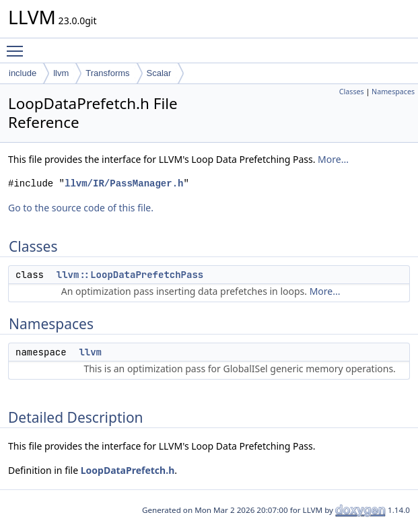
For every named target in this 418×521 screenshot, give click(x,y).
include (22, 73)
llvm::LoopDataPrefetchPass (130, 275)
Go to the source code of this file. (80, 207)
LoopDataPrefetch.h (128, 470)
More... (333, 159)
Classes (351, 91)
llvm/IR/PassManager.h (124, 183)
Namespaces (393, 91)
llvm (61, 73)
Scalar (159, 73)
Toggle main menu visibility (18, 45)
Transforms (107, 73)
